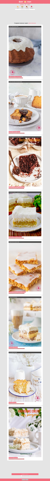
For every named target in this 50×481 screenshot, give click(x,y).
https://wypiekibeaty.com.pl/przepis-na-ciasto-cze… (18, 188)
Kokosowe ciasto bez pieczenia (13, 297)
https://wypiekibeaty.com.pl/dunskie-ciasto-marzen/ (18, 403)
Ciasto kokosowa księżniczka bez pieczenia (14, 407)
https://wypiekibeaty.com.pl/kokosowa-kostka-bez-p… (18, 348)
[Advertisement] (25, 16)
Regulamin (23, 479)
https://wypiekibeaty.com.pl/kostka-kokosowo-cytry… (18, 293)
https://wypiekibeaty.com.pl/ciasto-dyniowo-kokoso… (18, 133)
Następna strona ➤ (25, 474)
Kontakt (27, 479)
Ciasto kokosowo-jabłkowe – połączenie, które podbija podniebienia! (18, 192)
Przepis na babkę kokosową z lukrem (13, 26)
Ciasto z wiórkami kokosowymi (13, 352)
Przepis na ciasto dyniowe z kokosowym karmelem (15, 81)
